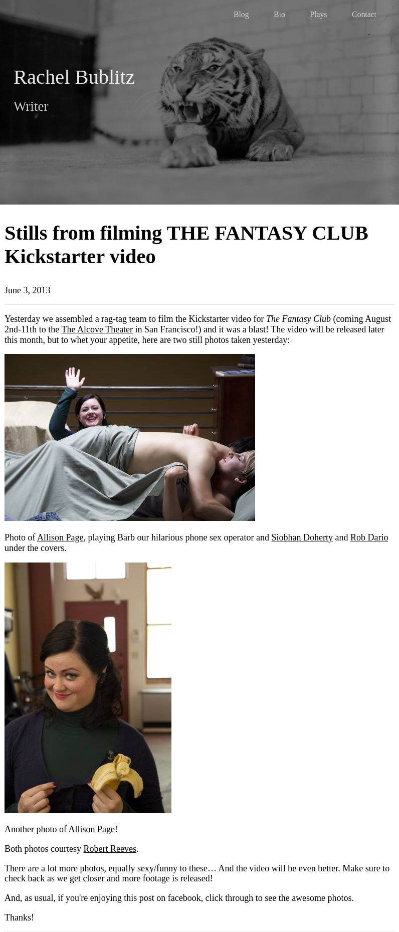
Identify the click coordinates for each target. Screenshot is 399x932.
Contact (364, 14)
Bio (279, 14)
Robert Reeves (110, 849)
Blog (241, 14)
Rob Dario (369, 537)
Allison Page (60, 537)
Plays (318, 14)
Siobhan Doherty (301, 537)
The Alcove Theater (97, 329)
